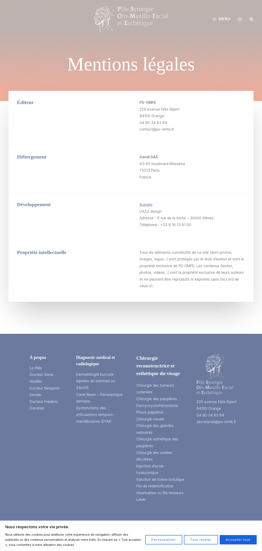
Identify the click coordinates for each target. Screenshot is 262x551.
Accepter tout (238, 539)
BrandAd (147, 205)
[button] (251, 19)
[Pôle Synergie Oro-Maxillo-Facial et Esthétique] (131, 19)
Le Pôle (36, 368)
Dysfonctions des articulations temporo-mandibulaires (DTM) (95, 415)
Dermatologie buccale (95, 374)
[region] (131, 536)
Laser (141, 499)
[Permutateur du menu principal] (221, 19)
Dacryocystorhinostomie (157, 406)
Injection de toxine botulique (160, 479)
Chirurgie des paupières (156, 399)
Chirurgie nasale (150, 419)
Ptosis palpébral (149, 412)
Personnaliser (163, 539)
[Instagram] (240, 19)
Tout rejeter (201, 539)
